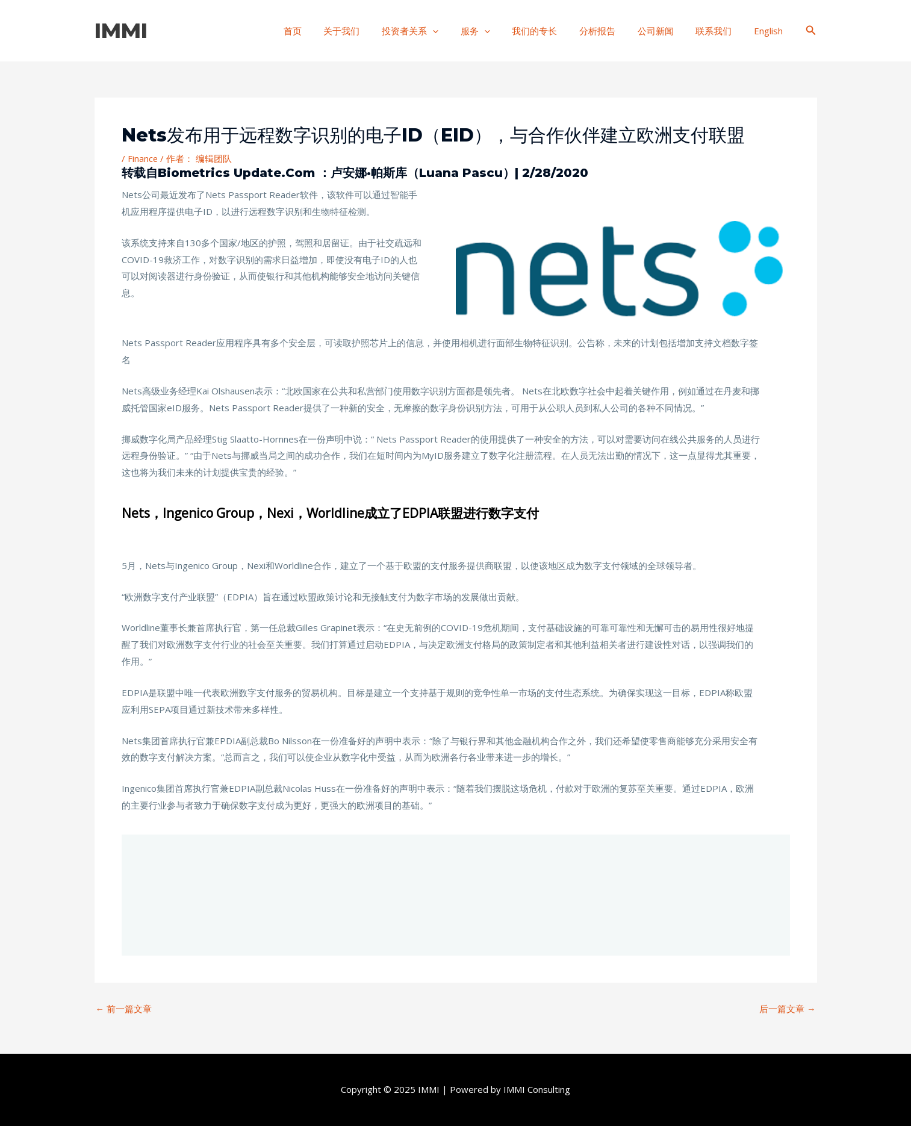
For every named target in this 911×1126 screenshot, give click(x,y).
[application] (458, 31)
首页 (326, 31)
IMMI (121, 30)
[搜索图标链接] (811, 31)
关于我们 (371, 31)
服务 (497, 31)
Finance (143, 158)
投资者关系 (436, 31)
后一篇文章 (787, 1008)
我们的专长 (552, 31)
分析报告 (611, 31)
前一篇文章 (124, 1008)
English (770, 31)
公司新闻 (665, 31)
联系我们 (719, 31)
